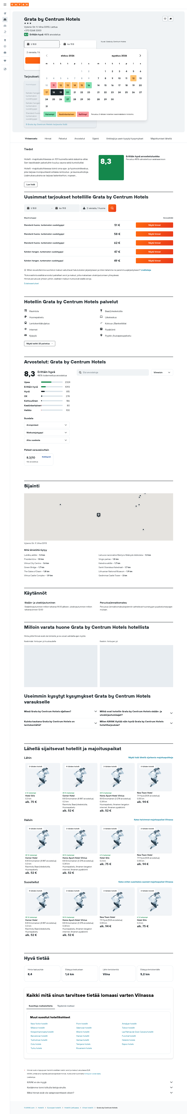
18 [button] (54, 92)
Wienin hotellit (82, 1032)
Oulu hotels (36, 1044)
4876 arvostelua (52, 34)
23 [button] (88, 92)
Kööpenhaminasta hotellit (42, 1032)
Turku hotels (36, 1048)
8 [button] (81, 78)
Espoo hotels (128, 1044)
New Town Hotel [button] (144, 792)
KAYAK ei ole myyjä (100, 1082)
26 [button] (60, 99)
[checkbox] (38, 459)
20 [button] (67, 92)
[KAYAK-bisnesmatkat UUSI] (5, 52)
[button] (5, 4)
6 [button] (67, 78)
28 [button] (74, 99)
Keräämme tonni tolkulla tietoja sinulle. (100, 1087)
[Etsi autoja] (5, 26)
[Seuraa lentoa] (5, 46)
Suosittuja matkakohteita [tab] (41, 1006)
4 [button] (53, 78)
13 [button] (68, 85)
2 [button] (88, 71)
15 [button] (82, 85)
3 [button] (46, 78)
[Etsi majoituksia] (5, 19)
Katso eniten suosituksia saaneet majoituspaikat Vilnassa (145, 881)
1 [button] (81, 71)
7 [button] (74, 78)
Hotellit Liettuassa (71, 1108)
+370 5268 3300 (32, 30)
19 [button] (61, 92)
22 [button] (81, 92)
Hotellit (41, 1108)
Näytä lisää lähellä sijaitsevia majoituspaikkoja (150, 757)
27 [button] (67, 99)
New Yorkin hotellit (39, 1023)
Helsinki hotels (128, 1040)
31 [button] (47, 106)
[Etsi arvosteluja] (115, 372)
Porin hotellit (82, 1023)
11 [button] (53, 85)
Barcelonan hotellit (39, 1036)
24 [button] (46, 99)
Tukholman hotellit (39, 1040)
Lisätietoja (146, 270)
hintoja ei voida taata (92, 1074)
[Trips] (5, 61)
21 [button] (75, 92)
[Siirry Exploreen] (5, 40)
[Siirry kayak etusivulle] (20, 4)
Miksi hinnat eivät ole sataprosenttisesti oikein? (100, 1092)
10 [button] (46, 85)
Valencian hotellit (84, 1027)
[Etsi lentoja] (5, 13)
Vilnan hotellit (87, 1108)
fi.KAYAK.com (29, 1108)
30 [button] (88, 99)
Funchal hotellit (129, 1036)
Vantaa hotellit (82, 1040)
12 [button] (61, 85)
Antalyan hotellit (129, 1023)
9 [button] (88, 78)
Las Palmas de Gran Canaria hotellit (137, 1032)
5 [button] (60, 78)
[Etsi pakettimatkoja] (5, 32)
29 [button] (81, 99)
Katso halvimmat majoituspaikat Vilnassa (153, 819)
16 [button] (89, 85)
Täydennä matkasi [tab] (66, 1006)
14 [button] (75, 85)
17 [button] (47, 92)
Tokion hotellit (128, 1027)
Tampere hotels (83, 1044)
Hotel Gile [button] (30, 795)
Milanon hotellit (38, 1027)
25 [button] (53, 99)
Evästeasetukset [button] (31, 283)
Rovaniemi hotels (84, 1048)
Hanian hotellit (82, 1036)
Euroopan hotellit (54, 1108)
